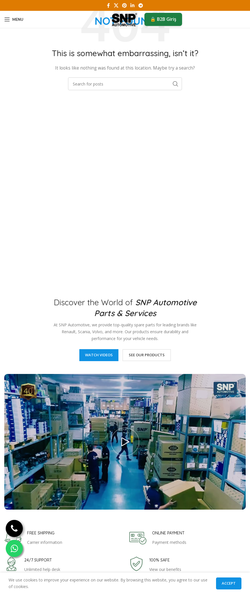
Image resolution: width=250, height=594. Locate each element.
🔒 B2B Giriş (163, 19)
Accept (229, 583)
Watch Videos (99, 354)
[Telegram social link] (140, 5)
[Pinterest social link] (124, 5)
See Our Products (147, 354)
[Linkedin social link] (132, 5)
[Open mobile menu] (13, 19)
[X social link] (116, 5)
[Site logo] (125, 19)
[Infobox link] (33, 538)
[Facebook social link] (108, 5)
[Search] (125, 83)
